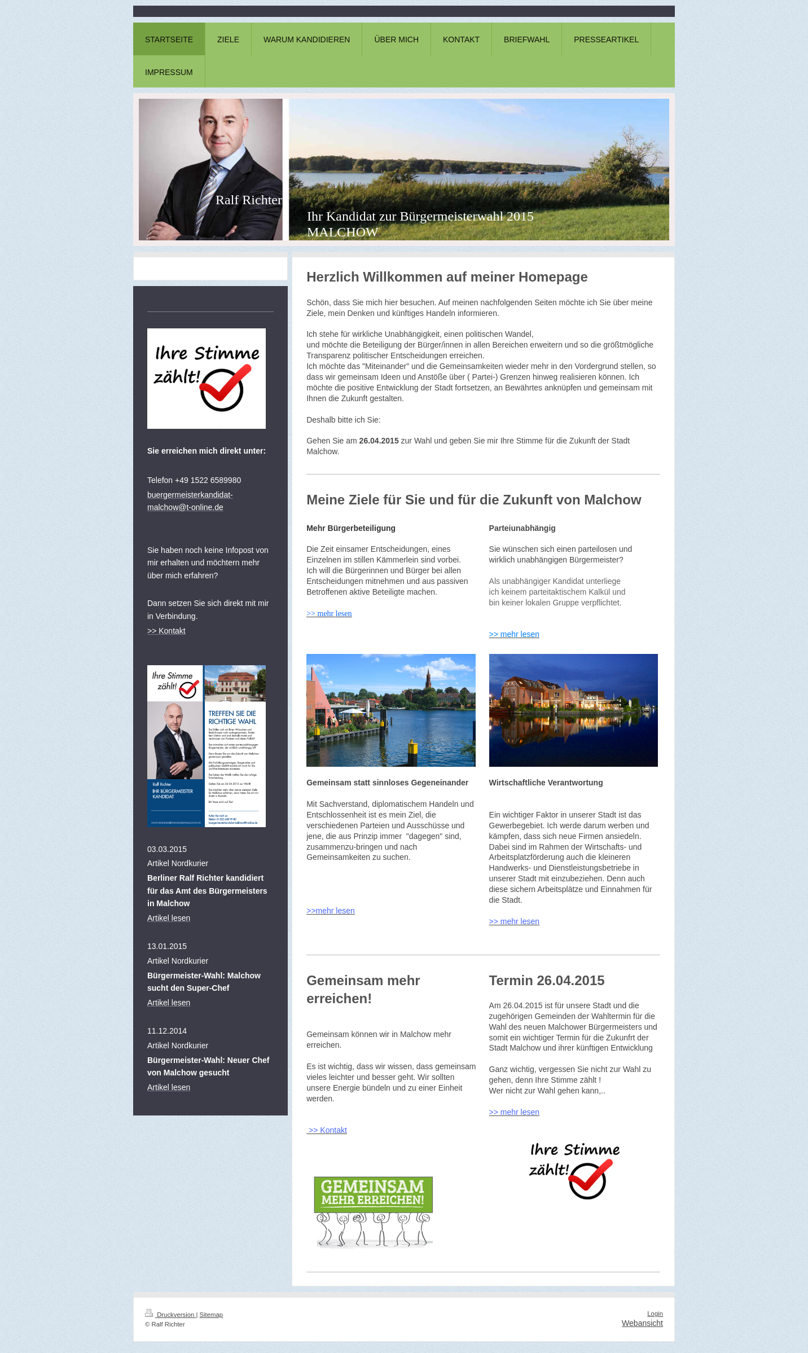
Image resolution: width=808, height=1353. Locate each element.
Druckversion (170, 1314)
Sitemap (211, 1314)
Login (655, 1313)
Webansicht (642, 1323)
